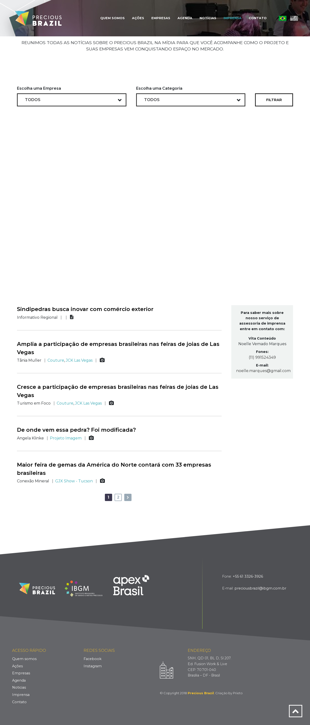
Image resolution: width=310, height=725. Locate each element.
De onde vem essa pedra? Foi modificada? (76, 429)
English (294, 18)
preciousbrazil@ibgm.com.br (260, 588)
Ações (138, 18)
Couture (55, 360)
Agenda (185, 18)
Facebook (92, 659)
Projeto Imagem (66, 438)
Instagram (93, 666)
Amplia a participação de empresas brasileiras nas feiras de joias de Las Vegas (118, 348)
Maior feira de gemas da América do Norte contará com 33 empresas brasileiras (114, 468)
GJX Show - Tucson (74, 481)
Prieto (238, 693)
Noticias (19, 687)
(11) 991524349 (262, 357)
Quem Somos (112, 18)
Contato (258, 18)
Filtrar (274, 100)
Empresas (160, 18)
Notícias (208, 18)
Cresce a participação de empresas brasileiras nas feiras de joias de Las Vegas (117, 390)
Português (283, 18)
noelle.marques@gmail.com (262, 370)
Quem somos (24, 659)
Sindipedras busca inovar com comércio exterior (85, 309)
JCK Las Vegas (79, 360)
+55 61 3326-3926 (248, 576)
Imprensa (232, 18)
